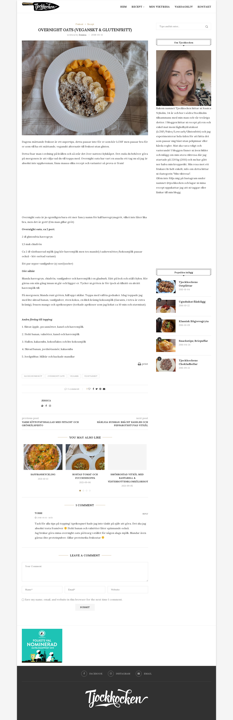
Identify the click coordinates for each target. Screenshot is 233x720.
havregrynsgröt (33, 376)
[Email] (144, 674)
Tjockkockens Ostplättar (188, 283)
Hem (123, 6)
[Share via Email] (104, 388)
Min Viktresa (159, 6)
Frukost (79, 24)
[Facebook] (91, 674)
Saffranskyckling (43, 474)
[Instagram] (119, 674)
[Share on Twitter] (97, 388)
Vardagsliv (184, 6)
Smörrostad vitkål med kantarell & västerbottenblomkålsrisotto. (130, 478)
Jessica (82, 34)
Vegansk (74, 376)
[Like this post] (89, 388)
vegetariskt (90, 376)
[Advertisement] (85, 191)
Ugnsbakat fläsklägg (192, 301)
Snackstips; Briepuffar (193, 340)
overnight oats (56, 376)
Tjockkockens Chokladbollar (188, 362)
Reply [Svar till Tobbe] (145, 514)
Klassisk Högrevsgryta (194, 321)
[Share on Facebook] (93, 388)
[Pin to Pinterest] (100, 388)
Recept (137, 6)
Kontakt (204, 6)
